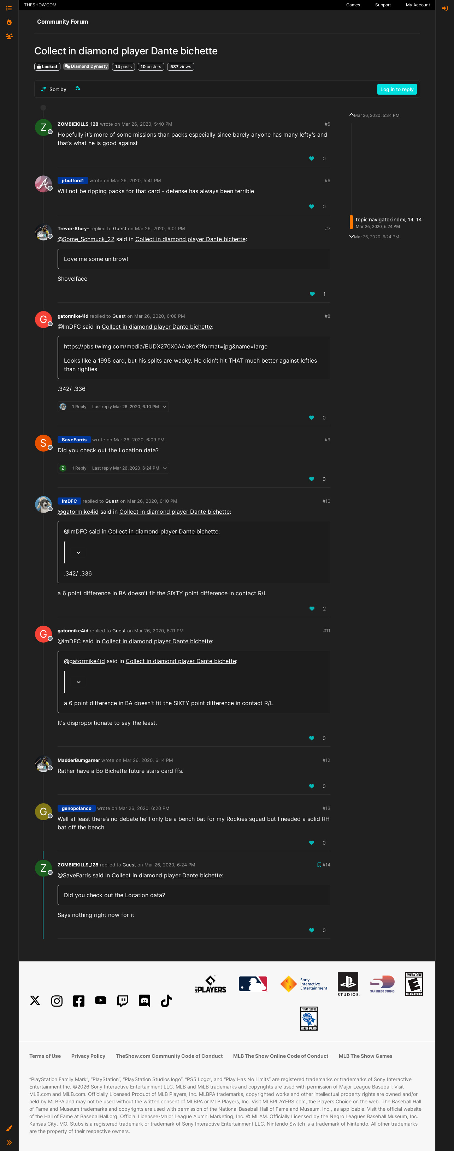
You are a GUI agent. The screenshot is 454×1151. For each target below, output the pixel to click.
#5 (327, 124)
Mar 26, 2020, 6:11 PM (159, 630)
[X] (35, 1001)
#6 (327, 180)
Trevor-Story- (73, 228)
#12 (326, 760)
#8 (327, 316)
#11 (326, 630)
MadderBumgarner (79, 760)
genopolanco (77, 808)
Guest (119, 228)
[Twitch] (122, 1001)
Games (353, 4)
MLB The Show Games (366, 1056)
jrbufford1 (73, 180)
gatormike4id (73, 316)
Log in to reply (397, 89)
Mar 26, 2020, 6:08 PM (159, 316)
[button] (9, 1128)
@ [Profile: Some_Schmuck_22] (86, 239)
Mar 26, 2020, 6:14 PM (148, 760)
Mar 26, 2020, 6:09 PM (139, 439)
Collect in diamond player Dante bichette (190, 239)
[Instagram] (57, 1001)
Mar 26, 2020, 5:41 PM (136, 180)
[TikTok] (166, 1001)
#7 (327, 228)
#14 (326, 864)
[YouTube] (100, 1001)
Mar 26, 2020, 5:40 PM (147, 124)
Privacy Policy (88, 1056)
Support (383, 4)
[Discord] (144, 1001)
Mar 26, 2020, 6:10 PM (152, 501)
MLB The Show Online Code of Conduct (280, 1056)
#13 (326, 808)
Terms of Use (45, 1056)
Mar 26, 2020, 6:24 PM (170, 864)
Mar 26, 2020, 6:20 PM (144, 808)
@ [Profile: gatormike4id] (78, 511)
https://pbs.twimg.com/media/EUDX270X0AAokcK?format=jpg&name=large (165, 346)
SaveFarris (74, 439)
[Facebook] (78, 1001)
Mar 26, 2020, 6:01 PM (160, 228)
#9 (327, 439)
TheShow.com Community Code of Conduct (169, 1056)
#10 (326, 501)
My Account (418, 4)
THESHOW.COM (40, 4)
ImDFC (69, 501)
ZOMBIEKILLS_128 (78, 124)
